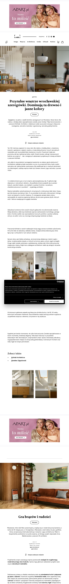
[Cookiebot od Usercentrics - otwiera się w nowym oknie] (58, 282)
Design (16, 41)
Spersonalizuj (34, 301)
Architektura (31, 41)
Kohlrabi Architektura (18, 357)
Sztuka (39, 41)
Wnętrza (22, 41)
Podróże (52, 41)
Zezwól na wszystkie (54, 301)
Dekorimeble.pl (34, 548)
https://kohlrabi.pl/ (34, 137)
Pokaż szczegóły (57, 297)
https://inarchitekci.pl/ (34, 547)
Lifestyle (45, 41)
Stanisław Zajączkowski (18, 360)
